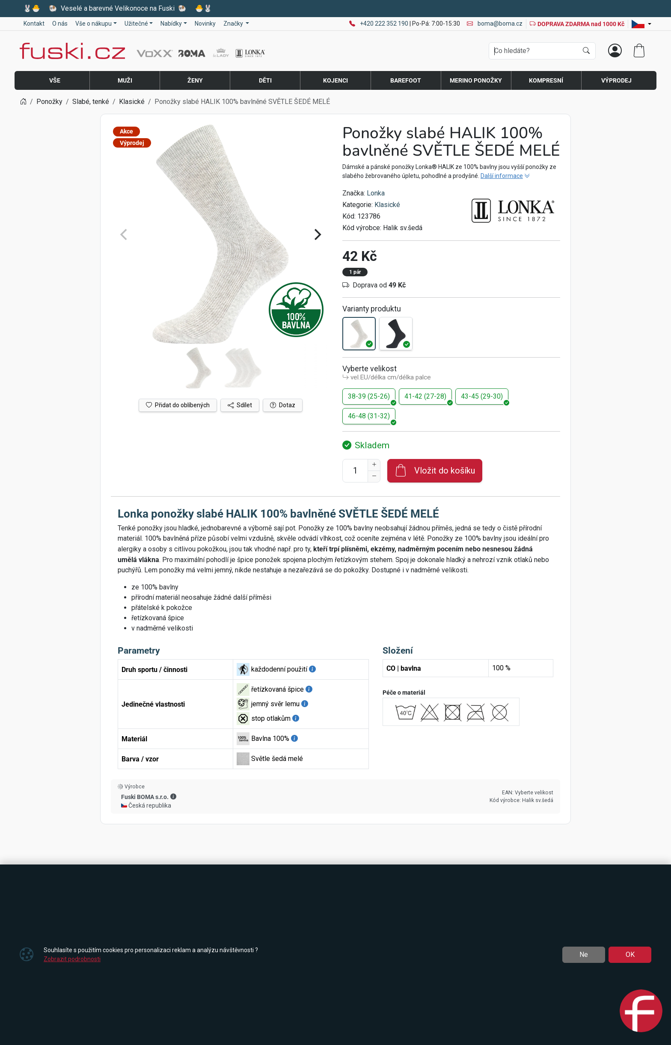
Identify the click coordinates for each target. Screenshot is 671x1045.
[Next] (316, 234)
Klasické (387, 205)
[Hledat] (586, 51)
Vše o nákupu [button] (93, 23)
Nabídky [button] (171, 23)
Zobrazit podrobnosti (72, 959)
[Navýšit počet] (374, 465)
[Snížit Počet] (374, 477)
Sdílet (240, 405)
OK (630, 954)
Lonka (376, 193)
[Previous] (124, 234)
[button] (173, 796)
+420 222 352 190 (385, 23)
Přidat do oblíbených (178, 405)
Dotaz (282, 405)
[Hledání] (533, 51)
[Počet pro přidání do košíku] (355, 471)
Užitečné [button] (136, 23)
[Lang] (641, 24)
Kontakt (34, 23)
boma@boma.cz (495, 23)
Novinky (205, 23)
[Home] (23, 102)
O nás (60, 23)
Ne (583, 954)
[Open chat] (641, 1012)
